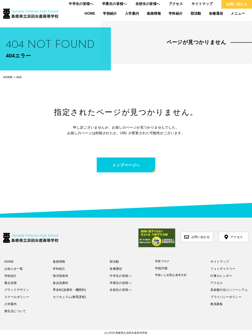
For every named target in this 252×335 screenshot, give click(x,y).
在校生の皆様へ (147, 4)
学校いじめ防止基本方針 (171, 275)
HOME (90, 13)
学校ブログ (162, 261)
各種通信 (216, 13)
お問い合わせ (236, 4)
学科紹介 (176, 13)
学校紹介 (110, 13)
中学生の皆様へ (81, 4)
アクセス (176, 4)
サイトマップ (202, 4)
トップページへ (126, 165)
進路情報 (154, 13)
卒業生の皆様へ (114, 4)
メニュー (238, 13)
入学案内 (132, 13)
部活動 (196, 13)
